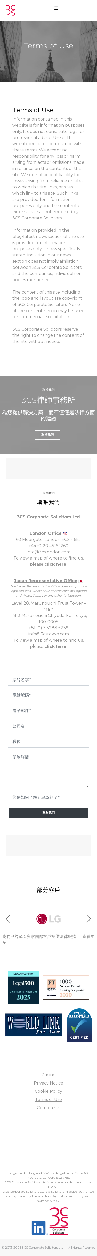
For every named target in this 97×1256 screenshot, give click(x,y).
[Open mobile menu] (56, 8)
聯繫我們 (48, 812)
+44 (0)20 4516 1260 (48, 545)
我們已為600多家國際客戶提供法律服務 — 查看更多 (48, 939)
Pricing (48, 1074)
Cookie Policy (48, 1091)
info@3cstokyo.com (48, 634)
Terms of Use (48, 1099)
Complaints (48, 1107)
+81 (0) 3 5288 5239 (48, 627)
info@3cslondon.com (48, 551)
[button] (88, 919)
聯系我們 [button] (47, 435)
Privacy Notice (48, 1083)
